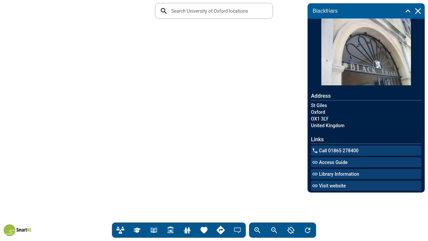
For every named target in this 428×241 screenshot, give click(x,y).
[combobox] (219, 10)
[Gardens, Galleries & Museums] (170, 230)
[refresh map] (307, 230)
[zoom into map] (257, 230)
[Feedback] (237, 230)
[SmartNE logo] (17, 231)
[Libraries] (153, 230)
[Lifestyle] (204, 230)
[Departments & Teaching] (120, 230)
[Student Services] (187, 230)
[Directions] (220, 230)
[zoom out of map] (274, 230)
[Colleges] (137, 230)
